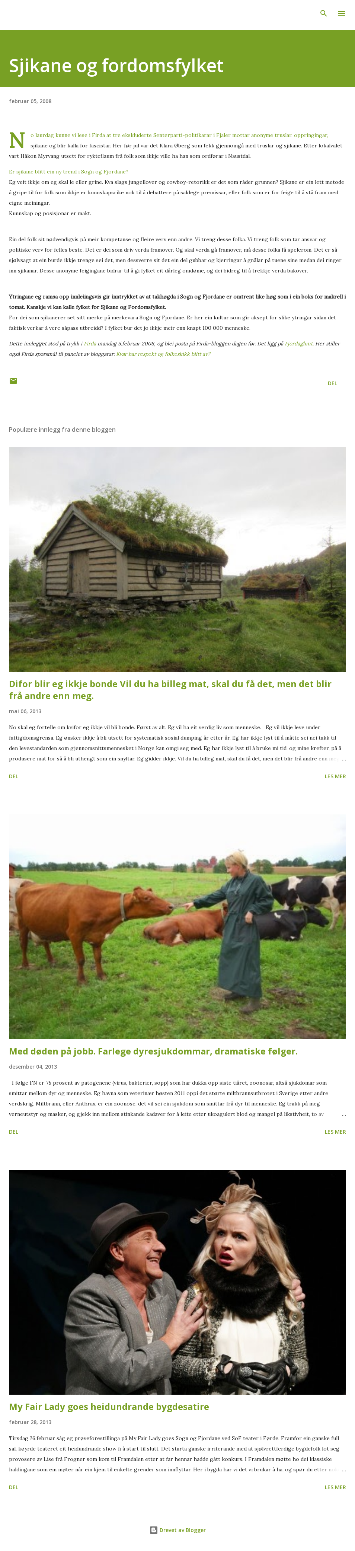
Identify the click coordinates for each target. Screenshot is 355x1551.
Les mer (335, 776)
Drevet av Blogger (177, 1530)
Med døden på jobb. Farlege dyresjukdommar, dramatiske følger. (153, 1051)
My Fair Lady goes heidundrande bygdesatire (109, 1406)
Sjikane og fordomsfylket (116, 65)
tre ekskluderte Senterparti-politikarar (163, 135)
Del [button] (332, 383)
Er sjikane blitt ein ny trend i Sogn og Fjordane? (68, 171)
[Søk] (323, 13)
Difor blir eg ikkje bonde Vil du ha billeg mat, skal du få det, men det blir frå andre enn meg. (170, 689)
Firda (98, 135)
